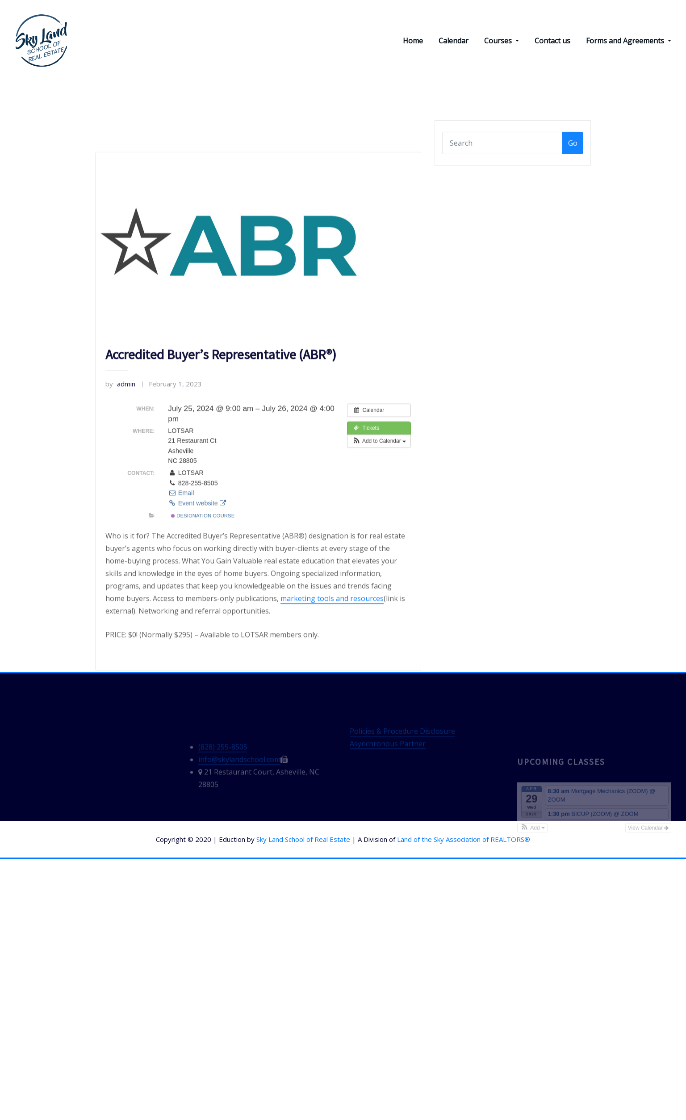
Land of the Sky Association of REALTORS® (463, 840)
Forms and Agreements (628, 41)
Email (181, 601)
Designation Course (202, 623)
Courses (501, 41)
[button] (378, 549)
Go (572, 153)
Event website (197, 611)
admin (120, 491)
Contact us (552, 41)
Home (413, 41)
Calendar (453, 41)
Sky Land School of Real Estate (303, 840)
